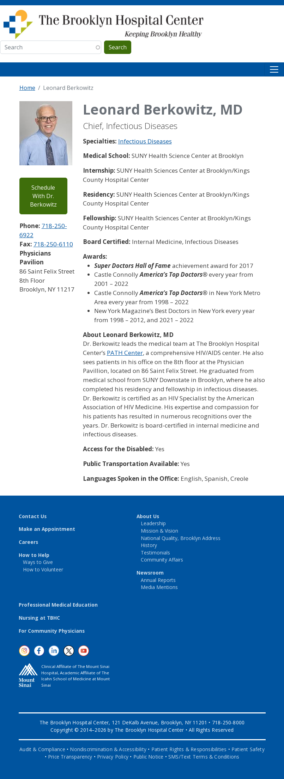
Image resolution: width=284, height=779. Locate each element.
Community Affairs (162, 559)
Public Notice (148, 756)
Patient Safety (248, 749)
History (149, 545)
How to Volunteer (43, 569)
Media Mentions (159, 587)
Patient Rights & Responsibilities (189, 749)
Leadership (153, 523)
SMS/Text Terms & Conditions (203, 756)
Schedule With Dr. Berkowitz (43, 196)
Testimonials (155, 552)
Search (118, 47)
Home (27, 88)
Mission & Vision (159, 530)
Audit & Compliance (42, 749)
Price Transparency (70, 756)
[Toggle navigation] (274, 69)
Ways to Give (38, 562)
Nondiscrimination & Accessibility (108, 749)
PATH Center (125, 353)
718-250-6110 (53, 244)
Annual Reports (158, 580)
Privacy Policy (112, 756)
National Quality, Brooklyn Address (180, 538)
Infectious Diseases (145, 141)
